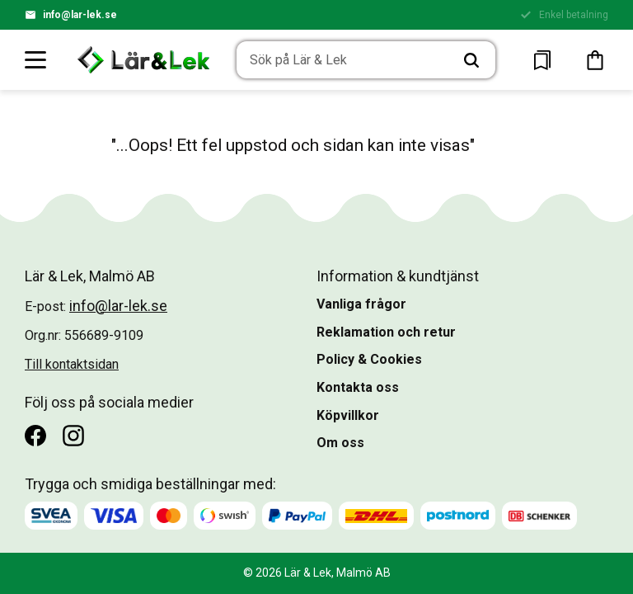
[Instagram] (73, 436)
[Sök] (471, 60)
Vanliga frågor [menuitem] (361, 304)
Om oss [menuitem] (340, 442)
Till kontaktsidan (72, 364)
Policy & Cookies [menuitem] (369, 359)
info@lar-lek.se (80, 15)
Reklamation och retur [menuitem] (386, 332)
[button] (36, 59)
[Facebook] (35, 436)
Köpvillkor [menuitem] (347, 415)
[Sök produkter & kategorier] (342, 60)
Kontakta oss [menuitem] (357, 387)
